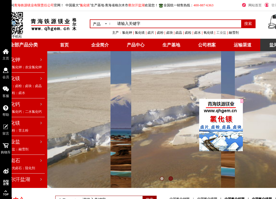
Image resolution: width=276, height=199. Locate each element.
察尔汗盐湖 (17, 179)
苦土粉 (23, 130)
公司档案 (207, 45)
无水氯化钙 (13, 112)
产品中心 (135, 45)
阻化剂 (30, 168)
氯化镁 (12, 78)
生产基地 (171, 45)
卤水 (22, 93)
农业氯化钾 (33, 67)
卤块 (28, 86)
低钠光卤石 (13, 168)
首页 (64, 45)
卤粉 (18, 86)
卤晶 (38, 86)
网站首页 (255, 5)
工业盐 (221, 33)
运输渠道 (242, 45)
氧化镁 (12, 123)
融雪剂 (23, 149)
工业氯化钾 (13, 67)
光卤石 (12, 160)
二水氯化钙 (33, 112)
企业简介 (100, 45)
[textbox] (178, 23)
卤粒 (12, 93)
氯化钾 (12, 59)
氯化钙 (12, 104)
